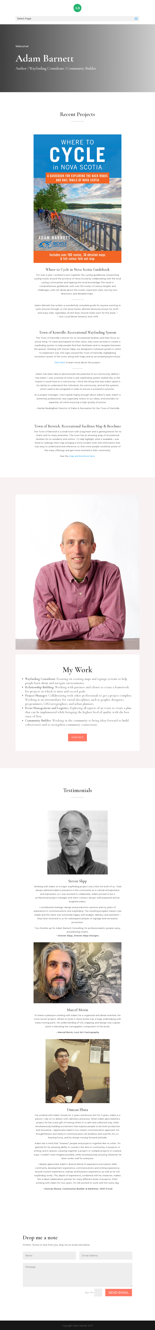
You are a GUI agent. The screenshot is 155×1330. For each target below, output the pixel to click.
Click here (59, 362)
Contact (77, 740)
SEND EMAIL (118, 1292)
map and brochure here (82, 456)
